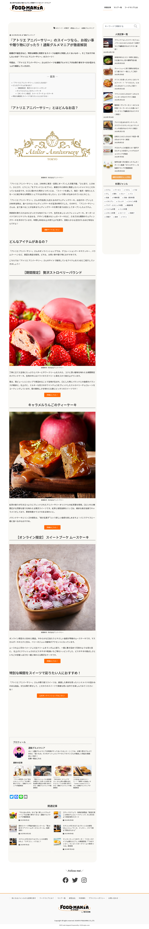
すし (107, 194)
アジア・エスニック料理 (114, 205)
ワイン (124, 217)
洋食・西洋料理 (129, 197)
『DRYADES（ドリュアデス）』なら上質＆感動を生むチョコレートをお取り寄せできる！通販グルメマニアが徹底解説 (62, 786)
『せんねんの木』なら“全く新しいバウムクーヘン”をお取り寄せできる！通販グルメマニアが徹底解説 (34, 817)
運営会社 (72, 901)
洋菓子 (67, 28)
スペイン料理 (132, 201)
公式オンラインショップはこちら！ (52, 698)
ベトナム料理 (110, 209)
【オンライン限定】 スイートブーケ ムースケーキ (35, 93)
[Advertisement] (52, 720)
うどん (127, 190)
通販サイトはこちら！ (52, 230)
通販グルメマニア (88, 28)
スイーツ (60, 28)
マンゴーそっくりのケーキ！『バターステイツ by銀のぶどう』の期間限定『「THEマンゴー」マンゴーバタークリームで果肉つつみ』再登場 (78, 845)
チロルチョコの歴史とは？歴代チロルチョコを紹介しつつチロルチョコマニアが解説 (127, 150)
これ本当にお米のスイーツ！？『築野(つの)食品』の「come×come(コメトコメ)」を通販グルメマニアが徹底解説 (82, 786)
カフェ (108, 190)
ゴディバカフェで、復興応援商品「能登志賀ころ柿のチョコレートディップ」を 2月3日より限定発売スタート (79, 817)
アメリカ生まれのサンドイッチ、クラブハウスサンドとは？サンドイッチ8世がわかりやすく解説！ (127, 125)
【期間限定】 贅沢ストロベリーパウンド (32, 88)
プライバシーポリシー (97, 901)
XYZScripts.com (85, 928)
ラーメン (118, 190)
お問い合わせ (113, 901)
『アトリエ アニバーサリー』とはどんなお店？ (30, 82)
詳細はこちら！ (52, 395)
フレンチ (121, 201)
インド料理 (123, 209)
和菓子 (132, 213)
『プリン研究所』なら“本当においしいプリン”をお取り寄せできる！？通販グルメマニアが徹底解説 (22, 785)
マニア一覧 (61, 901)
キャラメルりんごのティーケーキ (29, 91)
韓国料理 (130, 205)
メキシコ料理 (110, 213)
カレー (123, 194)
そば (135, 190)
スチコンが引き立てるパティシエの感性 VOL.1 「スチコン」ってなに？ (34, 843)
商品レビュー (75, 28)
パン (131, 194)
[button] (122, 177)
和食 (107, 197)
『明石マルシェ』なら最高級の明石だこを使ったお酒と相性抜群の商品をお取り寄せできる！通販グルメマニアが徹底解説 (42, 786)
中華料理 (116, 197)
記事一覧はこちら (34, 761)
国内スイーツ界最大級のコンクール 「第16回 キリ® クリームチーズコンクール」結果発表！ (34, 830)
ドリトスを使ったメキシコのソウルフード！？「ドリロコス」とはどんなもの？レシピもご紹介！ (127, 82)
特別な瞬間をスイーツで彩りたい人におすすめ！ (31, 96)
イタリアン (109, 201)
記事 (29, 778)
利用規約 (82, 901)
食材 (116, 217)
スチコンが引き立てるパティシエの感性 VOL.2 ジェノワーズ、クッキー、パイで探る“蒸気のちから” (78, 830)
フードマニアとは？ (46, 901)
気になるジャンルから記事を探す (24, 901)
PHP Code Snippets (65, 928)
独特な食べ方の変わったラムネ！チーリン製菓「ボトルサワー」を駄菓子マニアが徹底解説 (127, 165)
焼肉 (114, 194)
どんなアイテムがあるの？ (22, 85)
